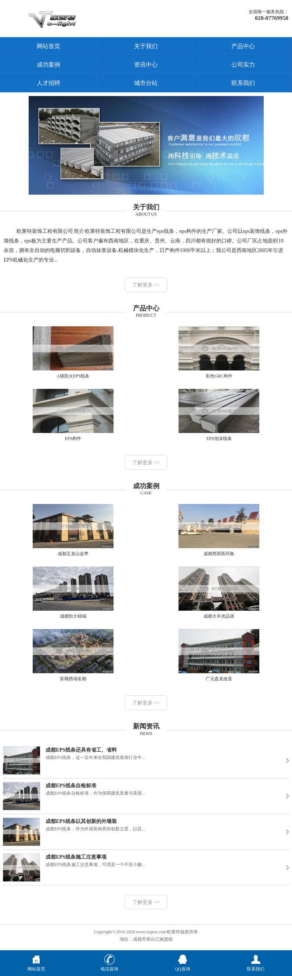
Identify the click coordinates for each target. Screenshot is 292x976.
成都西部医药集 (219, 530)
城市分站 (146, 83)
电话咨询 (109, 966)
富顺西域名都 (73, 655)
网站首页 (48, 46)
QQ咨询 (182, 966)
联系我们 (243, 83)
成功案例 (48, 64)
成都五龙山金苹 (73, 530)
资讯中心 (146, 64)
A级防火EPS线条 (73, 352)
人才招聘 (48, 83)
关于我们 (146, 46)
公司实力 (243, 64)
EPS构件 (73, 415)
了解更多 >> (146, 285)
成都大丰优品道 (219, 593)
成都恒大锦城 (73, 593)
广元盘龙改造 (219, 655)
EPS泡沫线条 (219, 415)
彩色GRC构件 (219, 352)
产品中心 (243, 46)
